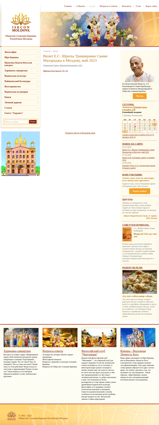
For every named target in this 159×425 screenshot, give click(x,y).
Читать (139, 96)
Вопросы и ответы (108, 6)
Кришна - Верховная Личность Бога (133, 352)
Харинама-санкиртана (16, 70)
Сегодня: (128, 104)
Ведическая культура (15, 76)
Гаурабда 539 (128, 110)
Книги (8, 97)
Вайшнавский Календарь (17, 81)
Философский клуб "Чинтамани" (93, 352)
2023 (80, 65)
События (80, 6)
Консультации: (132, 175)
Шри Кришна (12, 57)
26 (135, 129)
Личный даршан (13, 102)
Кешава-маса (140, 107)
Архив (92, 6)
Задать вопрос (139, 191)
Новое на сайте (132, 144)
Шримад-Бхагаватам (69, 65)
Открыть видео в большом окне (80, 133)
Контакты (126, 6)
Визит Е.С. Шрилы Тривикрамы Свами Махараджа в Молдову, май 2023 (138, 151)
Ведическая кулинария (16, 92)
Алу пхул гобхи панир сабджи (137, 296)
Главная (68, 6)
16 (154, 124)
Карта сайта (151, 6)
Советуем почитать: (136, 225)
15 (150, 124)
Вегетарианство (13, 86)
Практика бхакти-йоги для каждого (18, 64)
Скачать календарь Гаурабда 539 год (137, 135)
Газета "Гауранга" (14, 113)
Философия (10, 52)
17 (125, 127)
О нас (138, 6)
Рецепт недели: (132, 268)
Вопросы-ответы (52, 351)
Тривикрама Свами (51, 65)
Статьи (8, 108)
